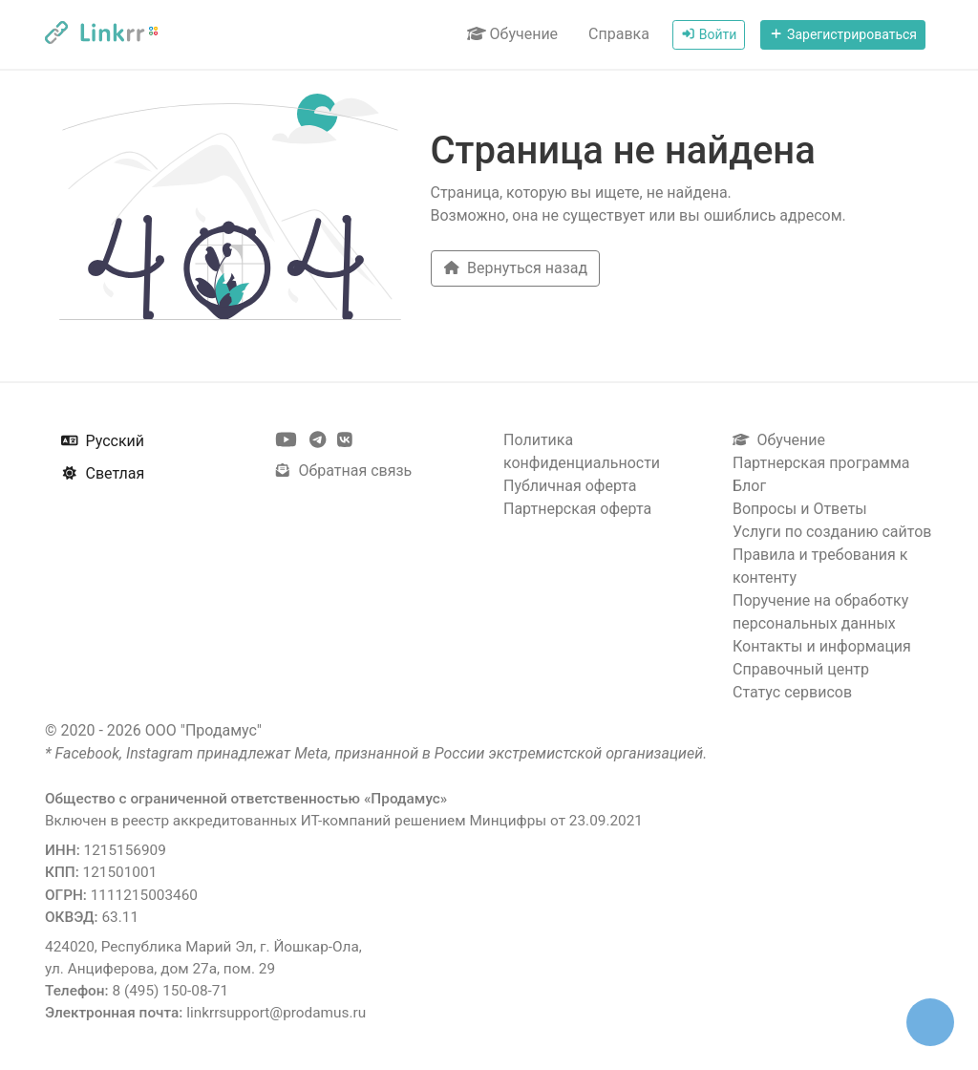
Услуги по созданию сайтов (832, 532)
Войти (708, 34)
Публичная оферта (570, 486)
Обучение (513, 34)
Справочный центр (801, 669)
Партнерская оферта (577, 509)
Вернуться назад (515, 268)
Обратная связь (343, 470)
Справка (618, 34)
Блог (749, 486)
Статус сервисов (792, 692)
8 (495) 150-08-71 (170, 990)
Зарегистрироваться (843, 34)
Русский (102, 441)
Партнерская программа (821, 463)
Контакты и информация (822, 646)
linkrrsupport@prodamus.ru (276, 1012)
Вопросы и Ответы (800, 509)
